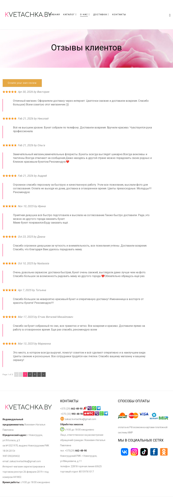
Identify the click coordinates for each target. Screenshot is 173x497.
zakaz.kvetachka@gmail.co (24, 461)
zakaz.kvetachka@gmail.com (78, 419)
